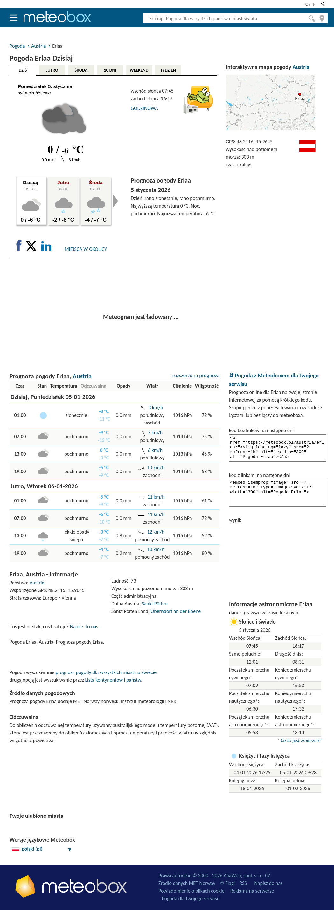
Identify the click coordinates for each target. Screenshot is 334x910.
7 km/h (155, 433)
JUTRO (52, 70)
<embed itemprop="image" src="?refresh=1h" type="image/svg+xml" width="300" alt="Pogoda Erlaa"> (277, 493)
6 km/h (155, 450)
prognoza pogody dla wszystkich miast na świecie (106, 672)
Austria (38, 46)
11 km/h (155, 497)
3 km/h (155, 407)
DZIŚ (23, 70)
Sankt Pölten (154, 604)
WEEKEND (139, 70)
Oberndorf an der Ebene (176, 611)
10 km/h (155, 468)
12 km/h (155, 532)
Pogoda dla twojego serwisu (190, 898)
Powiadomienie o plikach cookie (191, 891)
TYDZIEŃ (168, 70)
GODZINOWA (144, 108)
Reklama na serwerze (252, 891)
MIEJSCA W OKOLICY (86, 249)
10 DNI (110, 70)
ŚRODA (80, 70)
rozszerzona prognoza (195, 375)
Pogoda (17, 46)
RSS (243, 883)
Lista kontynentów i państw (113, 680)
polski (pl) (42, 849)
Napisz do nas (84, 627)
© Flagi (227, 883)
